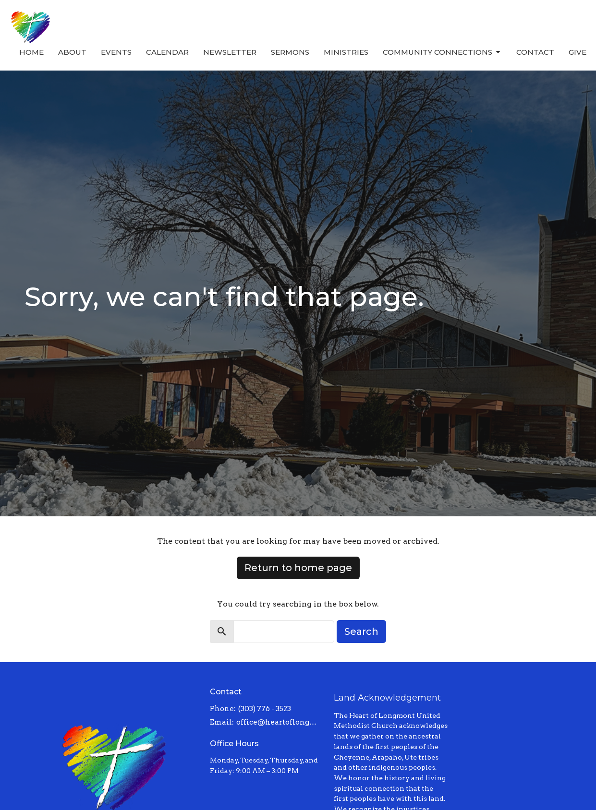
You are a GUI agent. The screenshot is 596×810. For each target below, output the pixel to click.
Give (577, 52)
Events (116, 52)
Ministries (346, 52)
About (72, 52)
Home (31, 52)
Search (361, 631)
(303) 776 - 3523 (264, 708)
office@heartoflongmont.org (280, 722)
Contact (535, 52)
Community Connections (442, 52)
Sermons (290, 52)
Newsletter (229, 52)
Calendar (167, 52)
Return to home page (298, 567)
